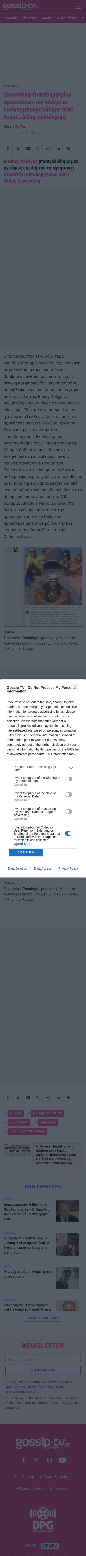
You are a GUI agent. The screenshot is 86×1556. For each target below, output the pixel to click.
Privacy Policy (68, 868)
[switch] (68, 779)
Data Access (42, 868)
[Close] (77, 688)
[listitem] (43, 768)
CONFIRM (26, 852)
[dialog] (43, 778)
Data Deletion (17, 868)
